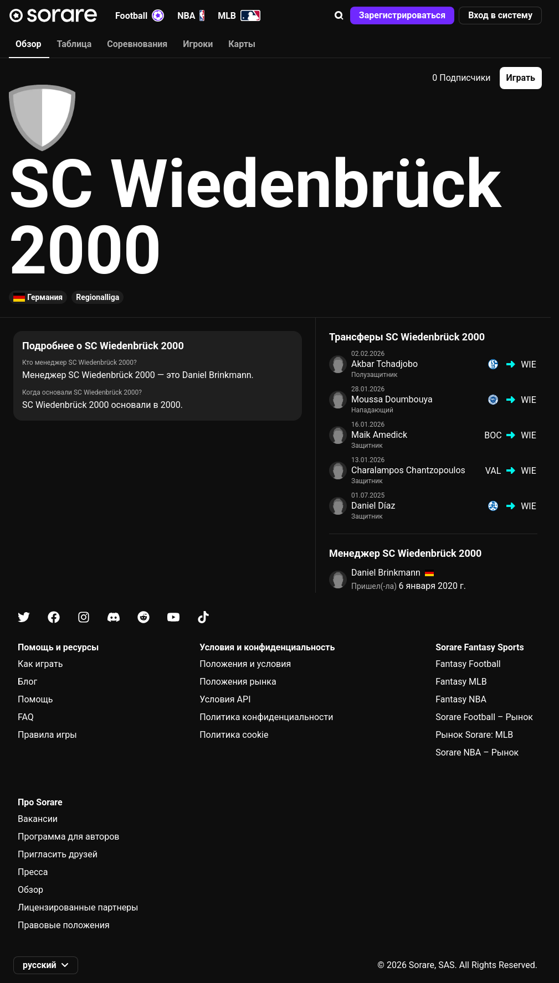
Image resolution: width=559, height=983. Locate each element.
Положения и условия (245, 664)
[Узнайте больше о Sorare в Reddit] (143, 617)
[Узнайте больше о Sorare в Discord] (113, 617)
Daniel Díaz (373, 505)
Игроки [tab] (198, 44)
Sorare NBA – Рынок (477, 752)
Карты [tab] (241, 44)
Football (139, 15)
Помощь (35, 699)
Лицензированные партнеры (78, 907)
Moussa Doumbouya (392, 399)
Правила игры (47, 735)
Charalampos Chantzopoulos (408, 470)
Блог (27, 681)
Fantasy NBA (460, 699)
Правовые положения (64, 925)
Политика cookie (233, 735)
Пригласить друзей (58, 854)
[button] (339, 15)
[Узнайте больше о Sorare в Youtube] (173, 617)
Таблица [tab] (74, 44)
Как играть (40, 664)
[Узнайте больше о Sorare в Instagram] (83, 617)
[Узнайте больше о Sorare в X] (23, 617)
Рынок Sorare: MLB (474, 735)
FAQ (26, 717)
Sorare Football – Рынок (484, 717)
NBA (190, 15)
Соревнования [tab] (137, 44)
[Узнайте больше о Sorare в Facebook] (53, 617)
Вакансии (38, 819)
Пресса (33, 872)
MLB (239, 15)
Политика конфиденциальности (266, 717)
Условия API (224, 699)
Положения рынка (237, 681)
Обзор (30, 889)
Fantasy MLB (460, 681)
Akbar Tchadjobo (384, 364)
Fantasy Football (467, 664)
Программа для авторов (69, 836)
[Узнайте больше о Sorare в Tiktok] (203, 617)
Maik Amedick (379, 435)
